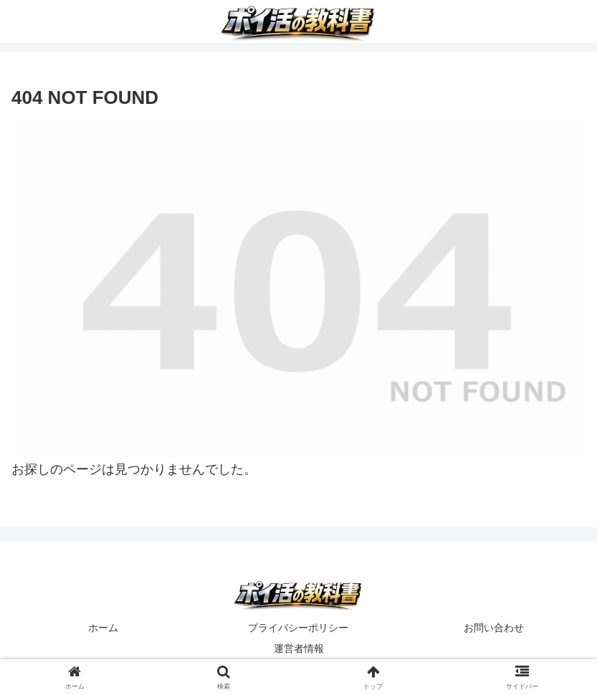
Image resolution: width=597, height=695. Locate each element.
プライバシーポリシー (298, 627)
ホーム (103, 627)
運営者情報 (299, 648)
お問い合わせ (494, 627)
